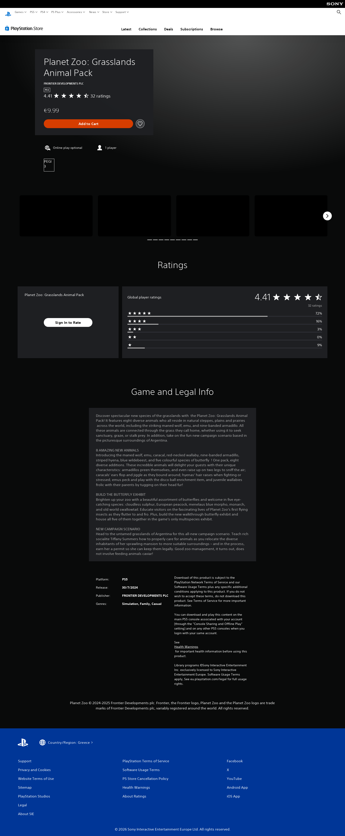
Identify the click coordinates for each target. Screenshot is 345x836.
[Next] (327, 211)
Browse (216, 25)
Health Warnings (186, 642)
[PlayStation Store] (25, 24)
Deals (168, 25)
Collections (148, 25)
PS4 (42, 12)
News (92, 12)
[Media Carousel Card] (56, 211)
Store (105, 12)
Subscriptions (191, 25)
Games (19, 12)
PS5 (32, 12)
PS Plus (56, 12)
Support (121, 12)
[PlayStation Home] (8, 12)
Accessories (74, 12)
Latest (126, 25)
